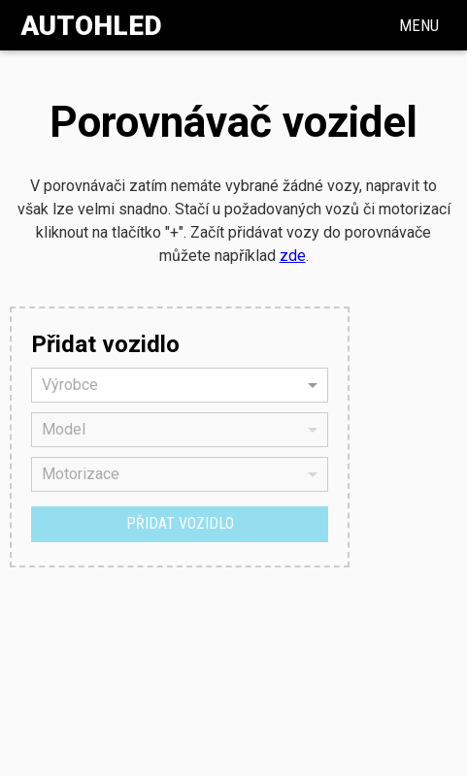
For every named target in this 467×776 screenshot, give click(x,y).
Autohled (91, 26)
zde (293, 255)
